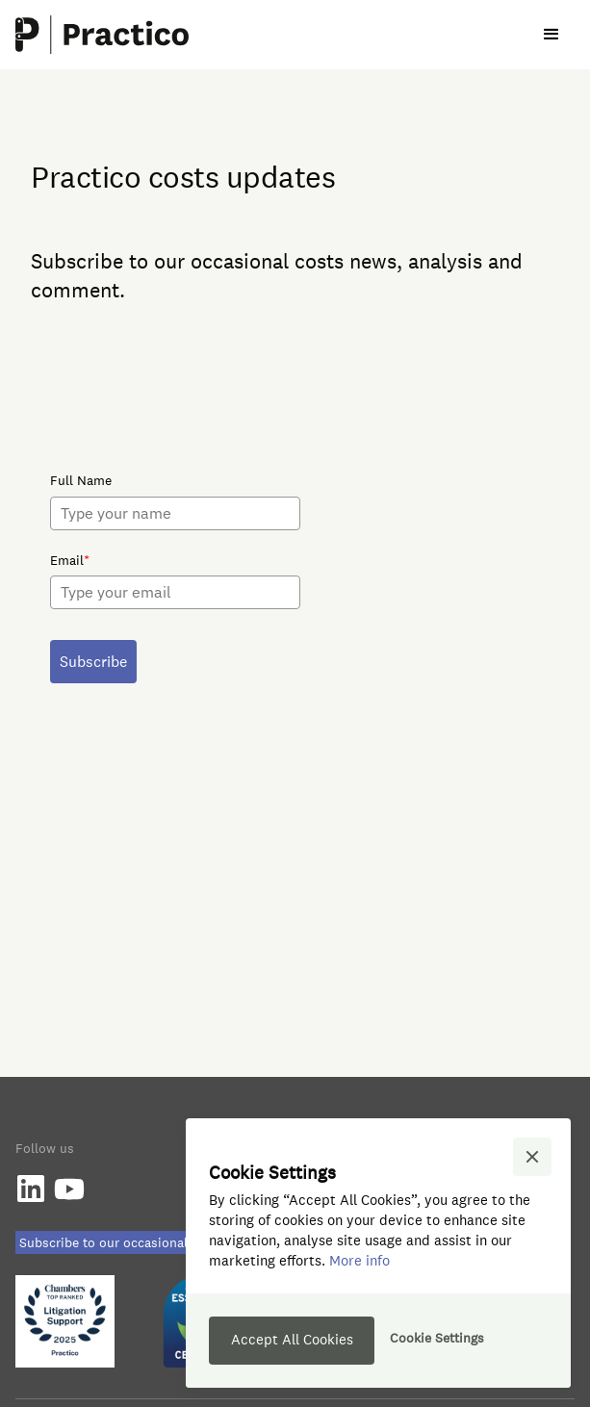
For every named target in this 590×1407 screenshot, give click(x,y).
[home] (102, 35)
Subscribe (93, 661)
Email (70, 560)
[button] (551, 35)
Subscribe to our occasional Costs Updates (149, 1242)
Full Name (81, 480)
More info (359, 1260)
